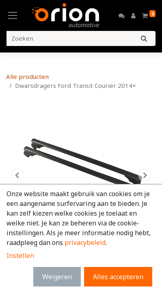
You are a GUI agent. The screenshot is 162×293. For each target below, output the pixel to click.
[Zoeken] (144, 38)
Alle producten (27, 76)
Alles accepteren (118, 276)
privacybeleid (85, 242)
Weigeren (57, 276)
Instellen (20, 255)
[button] (17, 175)
